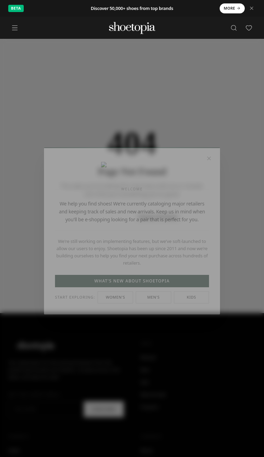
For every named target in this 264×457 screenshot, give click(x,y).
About (146, 450)
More (232, 8)
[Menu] (14, 27)
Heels (14, 450)
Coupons (149, 407)
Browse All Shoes (158, 217)
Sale (144, 382)
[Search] (234, 28)
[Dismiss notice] (252, 8)
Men (145, 370)
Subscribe (104, 409)
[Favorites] (249, 28)
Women (148, 357)
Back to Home (102, 216)
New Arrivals (153, 394)
